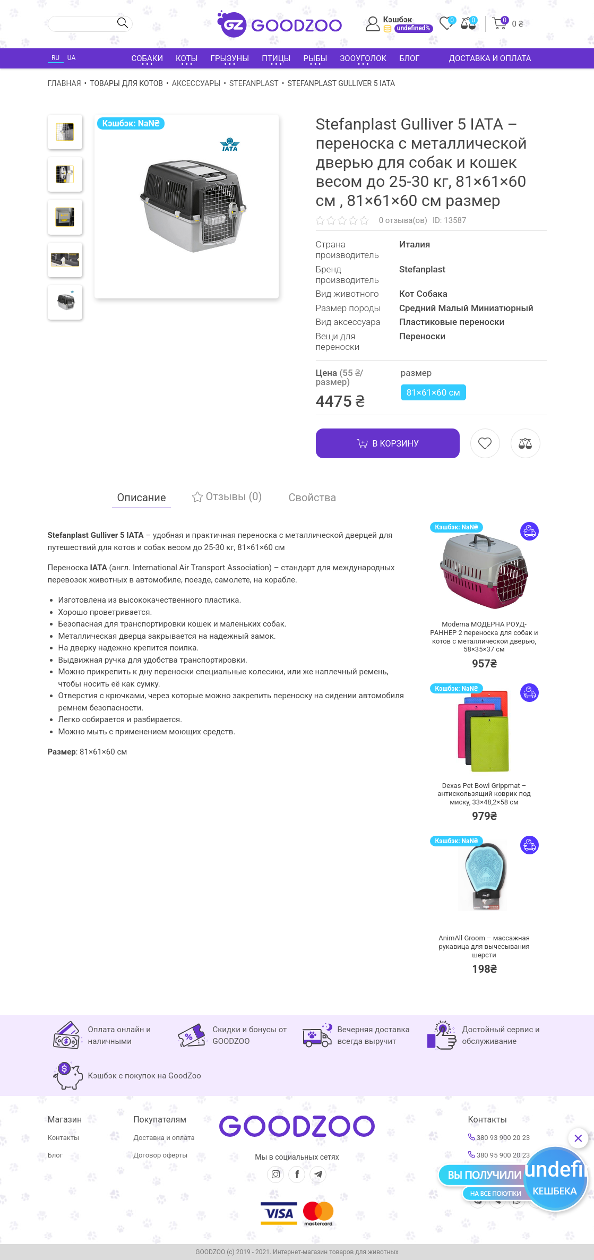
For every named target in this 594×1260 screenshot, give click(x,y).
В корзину (388, 443)
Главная (64, 83)
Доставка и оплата (490, 58)
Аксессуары (196, 83)
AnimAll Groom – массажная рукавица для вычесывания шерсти (484, 946)
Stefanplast (254, 83)
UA (71, 58)
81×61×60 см (433, 392)
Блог (409, 58)
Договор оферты (160, 1155)
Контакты (64, 1138)
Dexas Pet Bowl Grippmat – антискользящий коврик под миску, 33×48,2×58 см (484, 794)
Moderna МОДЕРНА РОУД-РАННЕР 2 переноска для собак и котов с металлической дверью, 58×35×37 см (484, 636)
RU (55, 58)
